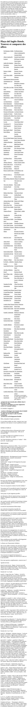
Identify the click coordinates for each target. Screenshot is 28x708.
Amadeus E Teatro (8, 113)
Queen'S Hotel (17, 290)
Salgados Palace (18, 251)
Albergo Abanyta (8, 162)
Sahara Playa (17, 63)
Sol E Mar (16, 186)
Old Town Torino (8, 168)
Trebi (5, 160)
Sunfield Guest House (9, 290)
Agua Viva (16, 270)
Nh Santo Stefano (8, 109)
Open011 (6, 140)
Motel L (5, 369)
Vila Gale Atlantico (8, 184)
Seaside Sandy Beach (19, 57)
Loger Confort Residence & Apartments (7, 150)
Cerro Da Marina (18, 225)
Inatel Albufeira (18, 245)
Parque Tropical (18, 65)
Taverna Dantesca (18, 124)
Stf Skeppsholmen (8, 357)
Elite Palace (17, 318)
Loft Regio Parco (8, 158)
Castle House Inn (8, 375)
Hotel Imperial (7, 126)
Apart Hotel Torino (18, 152)
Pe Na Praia (6, 278)
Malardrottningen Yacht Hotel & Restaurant (8, 335)
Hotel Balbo (17, 146)
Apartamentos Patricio (9, 79)
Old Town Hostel (18, 385)
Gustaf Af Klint (18, 383)
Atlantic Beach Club (19, 89)
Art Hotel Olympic (18, 111)
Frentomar (16, 203)
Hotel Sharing (17, 142)
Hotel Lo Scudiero (18, 160)
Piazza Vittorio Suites (19, 162)
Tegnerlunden (17, 292)
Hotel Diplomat (18, 343)
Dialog (5, 345)
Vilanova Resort (7, 211)
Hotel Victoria (17, 128)
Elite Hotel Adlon (18, 341)
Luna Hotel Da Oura (8, 266)
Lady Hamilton (18, 296)
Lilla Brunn (6, 363)
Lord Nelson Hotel (8, 296)
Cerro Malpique (18, 219)
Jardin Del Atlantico (8, 63)
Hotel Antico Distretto (19, 140)
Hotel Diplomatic (8, 103)
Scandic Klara (7, 318)
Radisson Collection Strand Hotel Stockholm (19, 314)
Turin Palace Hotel (18, 122)
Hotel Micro (17, 347)
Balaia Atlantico (18, 209)
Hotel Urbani (17, 107)
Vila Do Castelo (18, 253)
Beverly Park (17, 73)
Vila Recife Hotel (18, 193)
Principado (16, 81)
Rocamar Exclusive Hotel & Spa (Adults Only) (19, 233)
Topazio (16, 221)
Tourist (5, 128)
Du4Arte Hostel (18, 272)
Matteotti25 (6, 154)
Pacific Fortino (18, 113)
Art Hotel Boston (8, 101)
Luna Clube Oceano (8, 225)
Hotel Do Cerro (7, 237)
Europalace (6, 65)
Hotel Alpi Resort (18, 109)
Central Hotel (17, 298)
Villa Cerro (6, 255)
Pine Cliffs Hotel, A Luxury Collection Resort (19, 280)
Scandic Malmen (8, 324)
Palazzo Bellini (18, 158)
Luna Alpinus (17, 217)
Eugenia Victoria (18, 71)
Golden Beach (17, 195)
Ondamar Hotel (7, 197)
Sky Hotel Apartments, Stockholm (17, 359)
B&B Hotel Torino (18, 144)
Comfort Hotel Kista (8, 391)
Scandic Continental (8, 312)
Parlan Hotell (7, 367)
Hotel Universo (18, 126)
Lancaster (16, 101)
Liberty (5, 136)
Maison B (16, 168)
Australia (16, 79)
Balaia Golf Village (19, 201)
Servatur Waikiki (18, 87)
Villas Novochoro (18, 284)
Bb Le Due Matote (8, 146)
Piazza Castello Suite (9, 170)
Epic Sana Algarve (18, 259)
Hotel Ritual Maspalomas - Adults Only (9, 97)
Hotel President (18, 105)
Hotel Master (17, 130)
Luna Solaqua (17, 243)
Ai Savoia (16, 120)
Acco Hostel (17, 345)
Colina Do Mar (18, 215)
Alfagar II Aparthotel (19, 178)
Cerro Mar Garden (8, 223)
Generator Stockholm (9, 387)
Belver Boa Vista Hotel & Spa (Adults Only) (8, 207)
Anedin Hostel (17, 367)
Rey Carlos (6, 67)
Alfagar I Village (8, 259)
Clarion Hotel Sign (8, 320)
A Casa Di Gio (17, 164)
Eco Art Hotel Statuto (9, 138)
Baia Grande (17, 184)
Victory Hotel (17, 294)
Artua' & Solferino (18, 99)
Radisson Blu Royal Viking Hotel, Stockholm (8, 341)
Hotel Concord (17, 95)
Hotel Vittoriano (18, 138)
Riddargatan (6, 294)
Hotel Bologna (17, 136)
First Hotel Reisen (18, 339)
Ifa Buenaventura (18, 51)
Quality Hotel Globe (8, 308)
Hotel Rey (16, 166)
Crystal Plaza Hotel (8, 292)
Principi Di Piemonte (9, 111)
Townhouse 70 (7, 124)
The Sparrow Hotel (8, 379)
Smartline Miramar (18, 223)
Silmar (5, 231)
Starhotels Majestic (19, 103)
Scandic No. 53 (18, 369)
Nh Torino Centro (18, 97)
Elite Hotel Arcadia (19, 332)
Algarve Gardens (18, 241)
